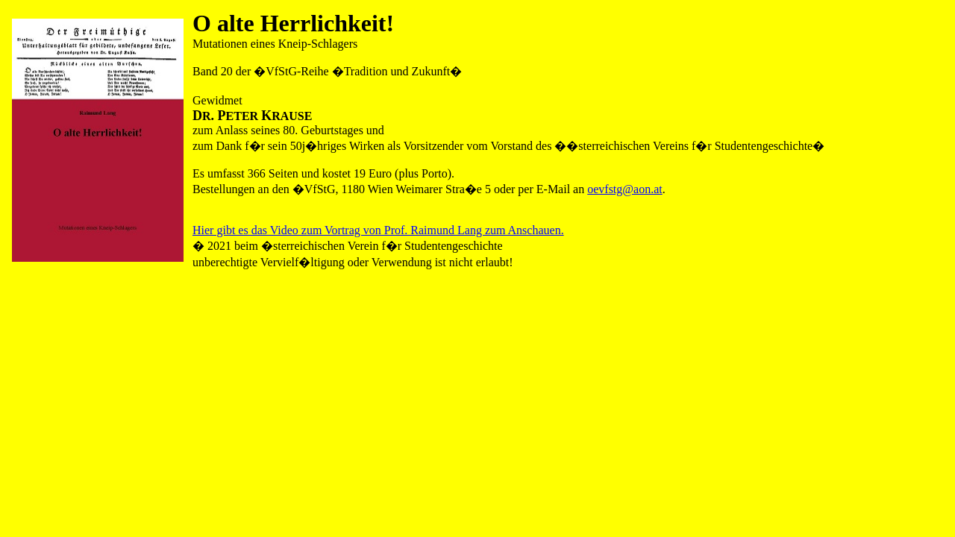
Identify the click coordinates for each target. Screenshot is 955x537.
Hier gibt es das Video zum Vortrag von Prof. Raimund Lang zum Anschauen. (378, 230)
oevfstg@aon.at (624, 189)
